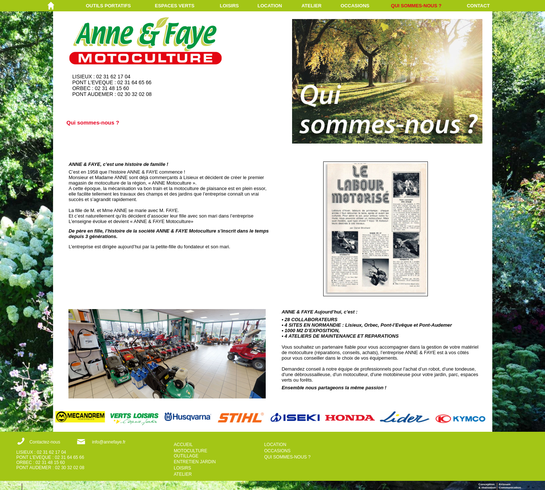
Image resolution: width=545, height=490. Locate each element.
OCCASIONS (355, 5)
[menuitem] (120, 5)
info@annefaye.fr (109, 442)
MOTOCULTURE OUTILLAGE (191, 453)
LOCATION (270, 5)
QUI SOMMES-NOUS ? (416, 5)
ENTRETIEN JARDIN (195, 461)
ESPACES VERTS (174, 5)
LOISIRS (229, 5)
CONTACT (478, 5)
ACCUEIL (183, 444)
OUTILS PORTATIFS (108, 5)
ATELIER (312, 5)
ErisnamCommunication (510, 486)
